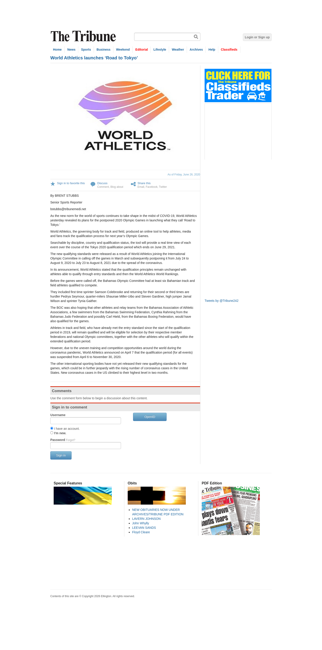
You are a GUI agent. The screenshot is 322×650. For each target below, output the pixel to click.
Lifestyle (159, 49)
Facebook (152, 186)
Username (58, 415)
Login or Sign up (257, 37)
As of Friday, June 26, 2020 (183, 174)
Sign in (61, 455)
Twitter (163, 186)
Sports (86, 49)
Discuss (102, 183)
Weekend (123, 49)
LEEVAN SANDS (144, 527)
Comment (103, 186)
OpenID (149, 417)
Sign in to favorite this (71, 183)
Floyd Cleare (141, 532)
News (71, 49)
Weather (178, 49)
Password (62, 440)
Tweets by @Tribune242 (221, 300)
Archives (196, 49)
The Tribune (83, 36)
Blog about (116, 186)
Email (141, 186)
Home (57, 49)
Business (103, 49)
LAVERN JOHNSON (146, 518)
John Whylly (140, 523)
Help (211, 49)
